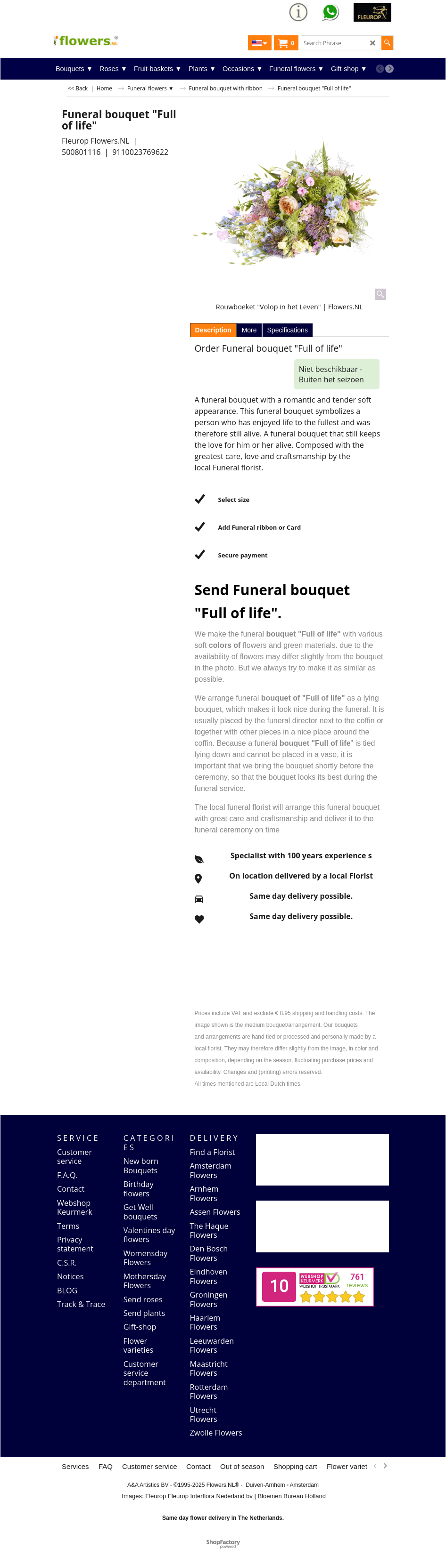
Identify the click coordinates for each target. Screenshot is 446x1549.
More (249, 330)
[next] (389, 69)
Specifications (287, 330)
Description (213, 330)
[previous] (380, 69)
